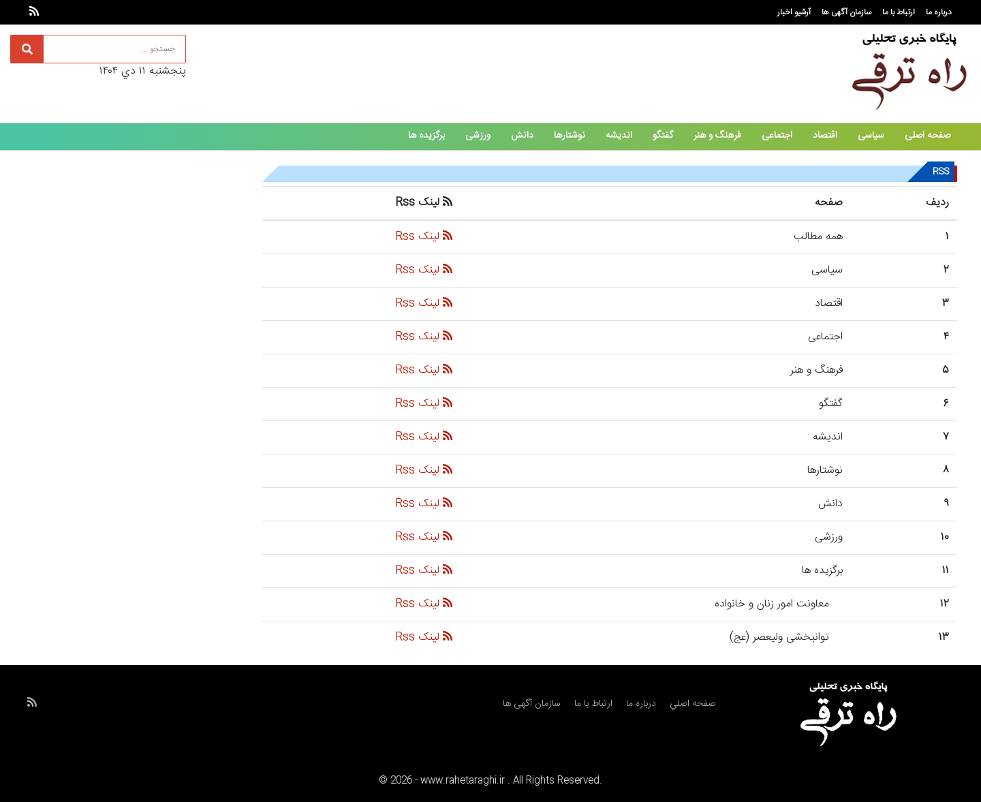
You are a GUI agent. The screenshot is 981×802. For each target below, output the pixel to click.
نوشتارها (569, 135)
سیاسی (871, 135)
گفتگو (663, 135)
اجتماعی (777, 135)
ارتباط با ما (898, 12)
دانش (522, 135)
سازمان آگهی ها (846, 12)
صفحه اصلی (927, 135)
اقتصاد (825, 135)
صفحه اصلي (692, 704)
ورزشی (477, 135)
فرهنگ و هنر (717, 135)
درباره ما (939, 12)
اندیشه (619, 135)
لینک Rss (423, 237)
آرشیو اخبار (794, 12)
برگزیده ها (426, 135)
